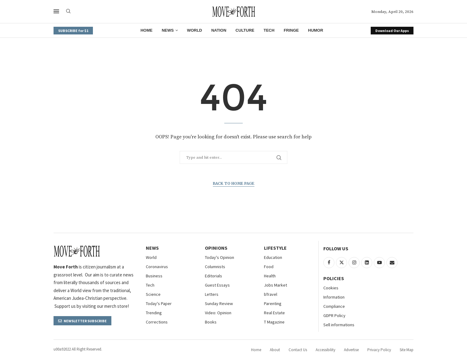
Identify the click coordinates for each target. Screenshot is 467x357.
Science (153, 294)
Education (273, 257)
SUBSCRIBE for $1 (73, 30)
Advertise (351, 349)
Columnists (215, 266)
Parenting (272, 303)
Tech (269, 30)
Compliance (334, 306)
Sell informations (338, 325)
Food (268, 266)
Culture (245, 30)
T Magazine (274, 322)
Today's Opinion (219, 257)
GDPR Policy (334, 315)
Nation (218, 30)
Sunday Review (219, 303)
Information (334, 297)
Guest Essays (217, 285)
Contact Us (298, 349)
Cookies (330, 288)
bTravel (270, 294)
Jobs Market (275, 285)
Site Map (406, 349)
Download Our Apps (392, 30)
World (194, 30)
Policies (333, 278)
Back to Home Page (233, 183)
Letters (211, 294)
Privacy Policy (379, 349)
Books (211, 322)
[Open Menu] (56, 11)
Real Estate (274, 313)
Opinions (216, 247)
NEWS (152, 247)
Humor (315, 30)
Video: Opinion (218, 313)
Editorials (213, 276)
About (275, 349)
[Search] (68, 11)
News (168, 30)
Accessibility (325, 349)
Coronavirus (157, 266)
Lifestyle (275, 247)
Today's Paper (159, 303)
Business (154, 276)
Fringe (291, 30)
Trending (154, 313)
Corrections (157, 322)
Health (270, 276)
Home (147, 30)
